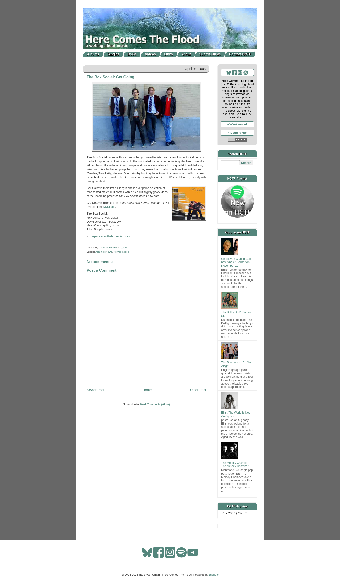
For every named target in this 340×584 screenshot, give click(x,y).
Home (147, 390)
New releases (121, 251)
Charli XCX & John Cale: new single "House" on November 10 (236, 262)
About (186, 54)
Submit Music (210, 54)
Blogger (214, 574)
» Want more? (237, 124)
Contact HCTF (240, 54)
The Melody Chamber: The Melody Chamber (235, 464)
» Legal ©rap (237, 132)
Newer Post (95, 390)
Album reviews (103, 251)
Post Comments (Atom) (155, 404)
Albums (93, 54)
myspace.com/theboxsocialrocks (109, 236)
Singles (113, 54)
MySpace (109, 206)
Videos (150, 54)
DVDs (132, 54)
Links (168, 54)
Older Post (198, 390)
